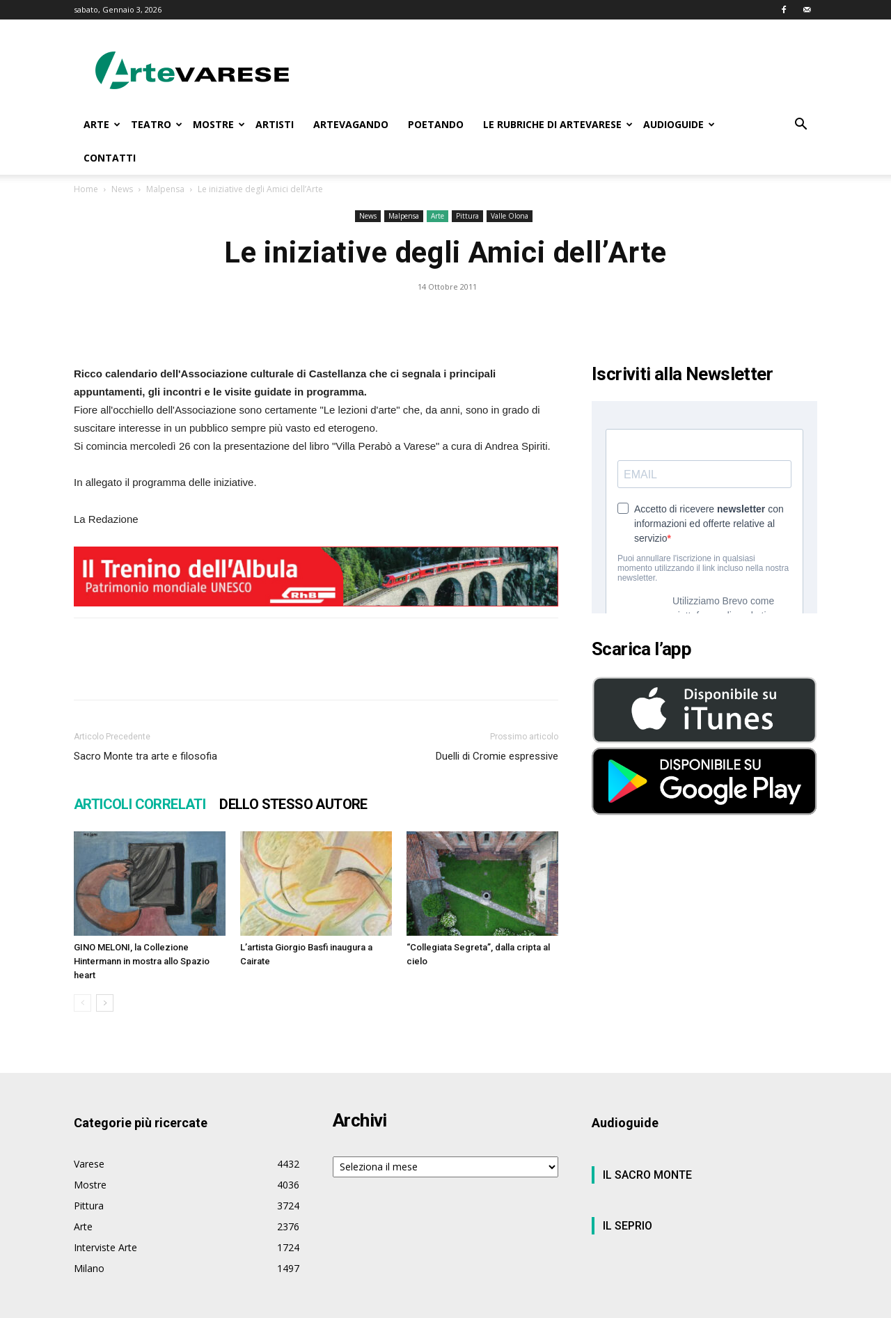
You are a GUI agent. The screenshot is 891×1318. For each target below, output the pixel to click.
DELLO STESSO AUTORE (293, 804)
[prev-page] (82, 1003)
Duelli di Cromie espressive (497, 756)
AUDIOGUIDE (679, 124)
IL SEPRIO (627, 1225)
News (122, 189)
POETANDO (436, 124)
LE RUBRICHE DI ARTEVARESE (558, 124)
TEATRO (156, 124)
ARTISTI (274, 124)
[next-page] (104, 1003)
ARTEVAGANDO (350, 124)
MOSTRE (219, 124)
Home (86, 189)
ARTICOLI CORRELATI (139, 804)
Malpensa (165, 189)
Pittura (467, 216)
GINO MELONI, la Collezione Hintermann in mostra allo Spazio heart (142, 961)
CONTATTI (110, 157)
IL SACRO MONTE (647, 1175)
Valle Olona (509, 216)
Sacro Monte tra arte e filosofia (145, 756)
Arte (437, 216)
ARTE (102, 124)
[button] (800, 125)
